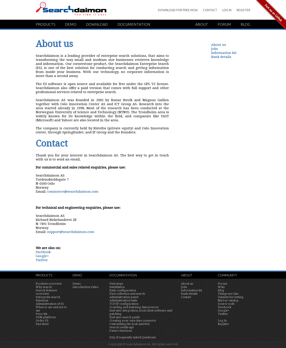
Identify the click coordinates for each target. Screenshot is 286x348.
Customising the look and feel (129, 324)
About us (218, 45)
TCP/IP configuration (124, 303)
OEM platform (46, 317)
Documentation (134, 24)
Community (227, 275)
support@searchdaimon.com (70, 232)
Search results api (121, 327)
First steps (116, 283)
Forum (224, 24)
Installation (117, 287)
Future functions (120, 330)
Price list (41, 314)
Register (243, 10)
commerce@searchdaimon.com (73, 192)
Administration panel (124, 297)
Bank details (221, 57)
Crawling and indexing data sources (133, 307)
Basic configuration (122, 290)
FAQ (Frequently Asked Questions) (132, 337)
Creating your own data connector (132, 320)
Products (45, 24)
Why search (44, 287)
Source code (226, 303)
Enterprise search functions (48, 298)
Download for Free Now (178, 10)
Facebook (43, 252)
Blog (245, 24)
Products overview (49, 283)
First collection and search (127, 293)
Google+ (42, 256)
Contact (210, 10)
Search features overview (46, 292)
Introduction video (86, 287)
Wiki (221, 287)
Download (97, 24)
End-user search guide (124, 317)
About (201, 24)
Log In (226, 10)
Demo (70, 24)
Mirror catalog (228, 300)
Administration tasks (123, 300)
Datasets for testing (231, 297)
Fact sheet (42, 324)
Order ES (42, 320)
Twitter (42, 260)
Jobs (214, 49)
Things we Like (228, 293)
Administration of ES (50, 303)
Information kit (224, 53)
